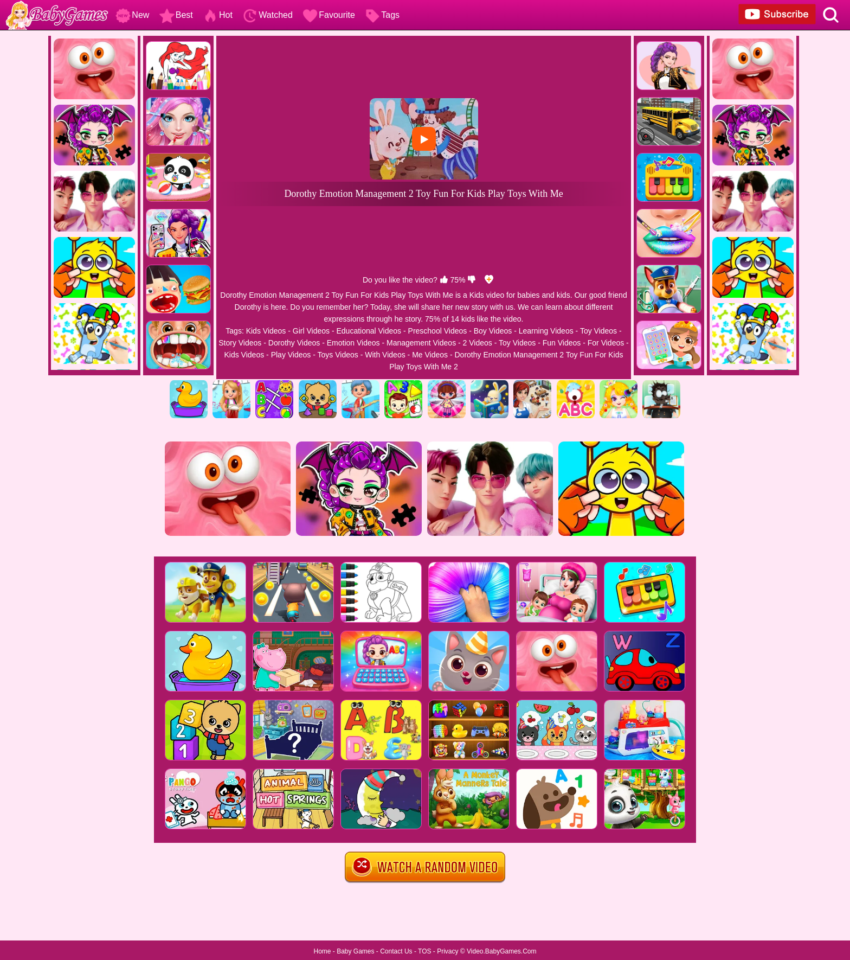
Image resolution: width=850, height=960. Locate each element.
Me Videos (430, 354)
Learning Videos (546, 331)
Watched (267, 15)
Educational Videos (368, 331)
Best (176, 15)
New (132, 15)
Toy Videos (598, 331)
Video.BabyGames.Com (502, 951)
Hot (218, 15)
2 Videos (477, 342)
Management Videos (421, 342)
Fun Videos (562, 342)
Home (322, 951)
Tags (382, 15)
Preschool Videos (437, 331)
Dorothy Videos (294, 342)
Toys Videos (338, 354)
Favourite (328, 15)
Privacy (447, 951)
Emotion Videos (353, 342)
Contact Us (396, 951)
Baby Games (355, 951)
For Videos (606, 342)
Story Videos (239, 342)
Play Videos (291, 354)
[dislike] (471, 280)
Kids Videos (266, 331)
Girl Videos (311, 331)
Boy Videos (493, 331)
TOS (424, 951)
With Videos (385, 354)
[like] (444, 280)
